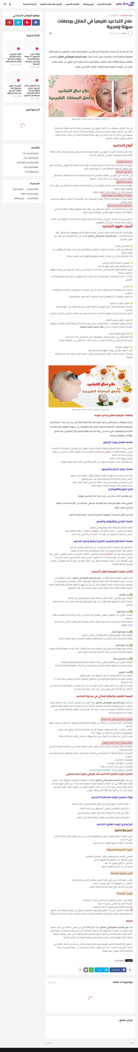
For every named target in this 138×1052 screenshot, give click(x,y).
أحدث (132, 1043)
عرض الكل (52, 982)
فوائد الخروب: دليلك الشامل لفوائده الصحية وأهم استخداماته (13, 58)
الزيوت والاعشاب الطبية (51, 4)
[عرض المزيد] (80, 969)
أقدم (49, 1043)
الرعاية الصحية (29, 4)
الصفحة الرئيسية (126, 15)
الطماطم (109, 554)
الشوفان (95, 531)
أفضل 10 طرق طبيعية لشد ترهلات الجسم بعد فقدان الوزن (14, 89)
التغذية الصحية (104, 4)
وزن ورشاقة (88, 4)
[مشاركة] (51, 33)
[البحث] (5, 4)
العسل (107, 452)
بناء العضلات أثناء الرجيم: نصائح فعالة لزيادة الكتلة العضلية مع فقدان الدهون (32, 90)
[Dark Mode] (10, 4)
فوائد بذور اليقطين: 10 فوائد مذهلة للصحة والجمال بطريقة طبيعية (32, 59)
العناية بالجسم (72, 4)
